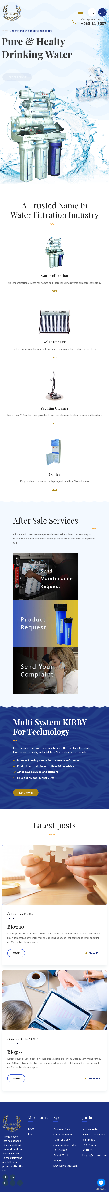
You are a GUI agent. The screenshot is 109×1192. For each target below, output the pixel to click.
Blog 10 (15, 926)
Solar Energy (54, 342)
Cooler (54, 474)
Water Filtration (54, 275)
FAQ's (31, 1128)
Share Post (93, 953)
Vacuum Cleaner (54, 408)
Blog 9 (14, 1052)
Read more (26, 792)
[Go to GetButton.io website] (101, 1189)
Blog (30, 1134)
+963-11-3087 (94, 23)
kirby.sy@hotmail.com (65, 1165)
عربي (102, 12)
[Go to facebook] (101, 1183)
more (54, 291)
